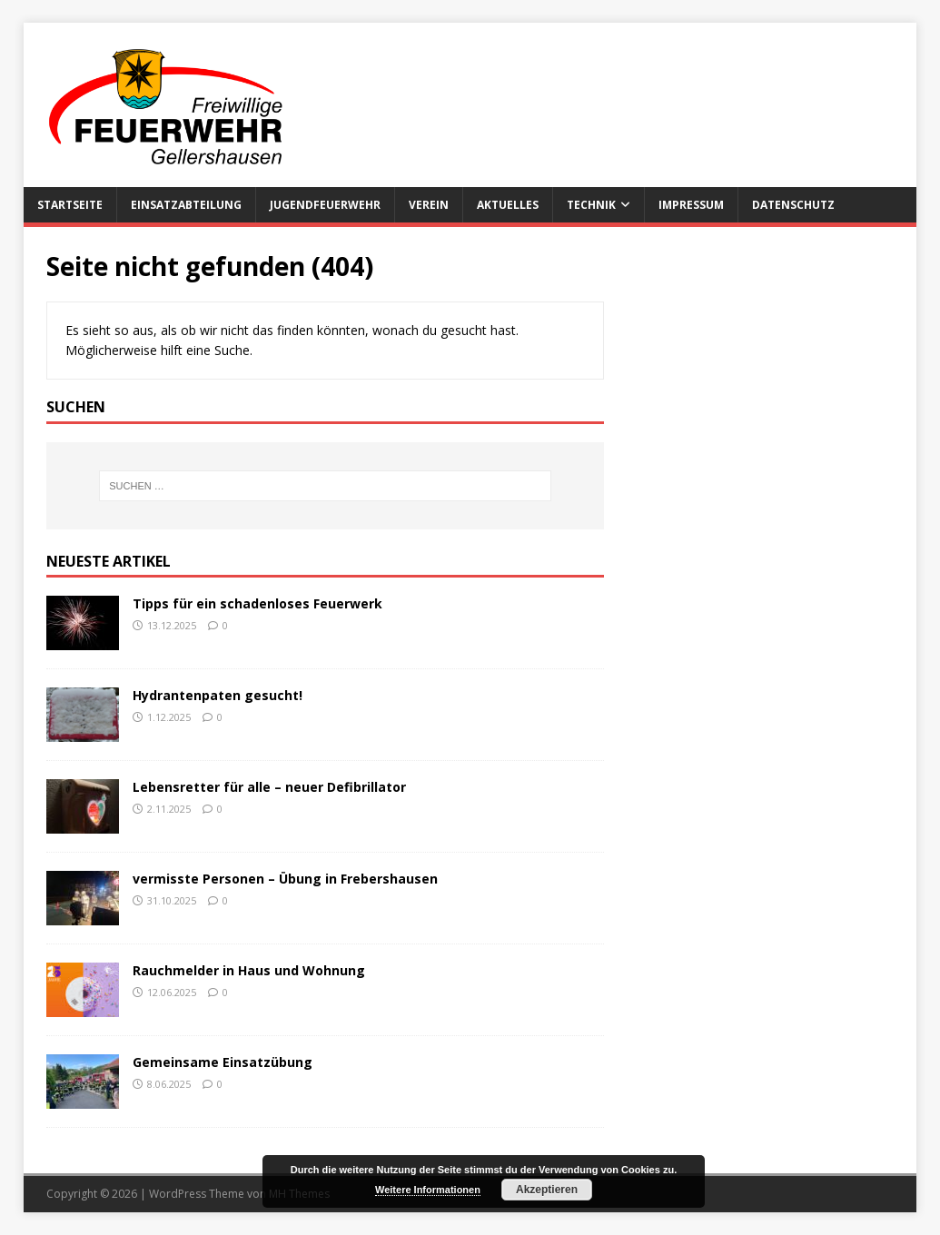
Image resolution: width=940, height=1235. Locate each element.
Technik (591, 204)
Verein (429, 204)
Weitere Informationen (427, 1189)
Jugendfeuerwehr (325, 204)
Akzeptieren (547, 1189)
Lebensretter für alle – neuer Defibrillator (269, 786)
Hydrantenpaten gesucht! (217, 695)
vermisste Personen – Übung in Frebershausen (285, 878)
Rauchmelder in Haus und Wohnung (249, 970)
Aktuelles (508, 204)
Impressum (691, 204)
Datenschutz (793, 204)
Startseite (70, 204)
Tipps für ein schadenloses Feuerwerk (257, 603)
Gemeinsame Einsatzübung (222, 1062)
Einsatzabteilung (186, 204)
